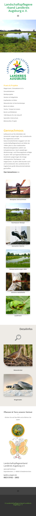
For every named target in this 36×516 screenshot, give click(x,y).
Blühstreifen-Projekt (10, 121)
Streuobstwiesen (9, 91)
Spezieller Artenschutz (11, 118)
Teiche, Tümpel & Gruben (12, 109)
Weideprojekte (8, 94)
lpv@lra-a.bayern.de (10, 475)
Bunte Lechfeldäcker (10, 112)
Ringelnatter (18, 400)
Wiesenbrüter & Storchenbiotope (14, 103)
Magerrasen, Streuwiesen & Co (14, 88)
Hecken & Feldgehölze (11, 97)
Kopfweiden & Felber (10, 100)
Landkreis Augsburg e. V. (18, 9)
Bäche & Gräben (9, 106)
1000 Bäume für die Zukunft (13, 115)
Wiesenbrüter (18, 370)
